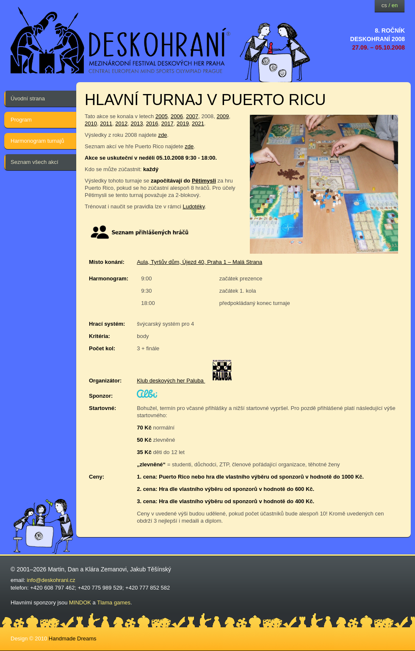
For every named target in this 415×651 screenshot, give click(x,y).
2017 (167, 123)
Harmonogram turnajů (37, 141)
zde (162, 135)
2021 (198, 123)
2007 (192, 116)
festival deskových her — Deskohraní (120, 40)
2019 (183, 123)
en (395, 5)
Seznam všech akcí (34, 162)
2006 (177, 116)
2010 (91, 123)
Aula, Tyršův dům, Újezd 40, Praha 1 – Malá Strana (199, 262)
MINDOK (80, 602)
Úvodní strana (28, 98)
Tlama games (113, 602)
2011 (106, 123)
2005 (161, 116)
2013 (136, 123)
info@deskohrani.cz (51, 580)
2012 (121, 123)
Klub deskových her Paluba (171, 380)
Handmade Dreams (73, 638)
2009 (223, 116)
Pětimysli (204, 180)
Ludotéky (194, 206)
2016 (152, 123)
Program (21, 119)
